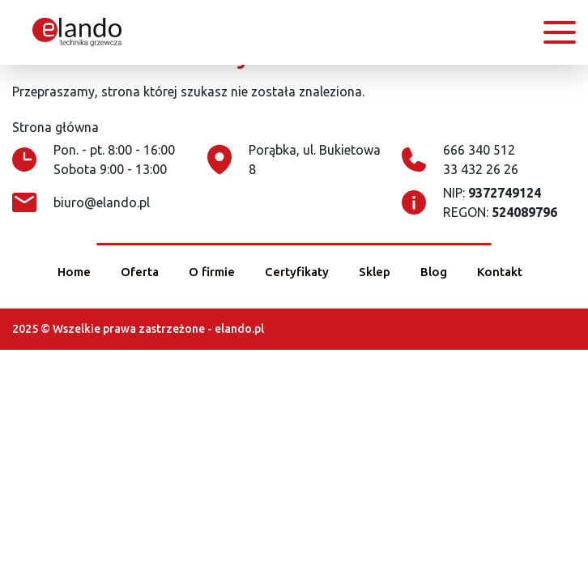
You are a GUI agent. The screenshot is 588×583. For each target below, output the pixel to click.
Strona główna (55, 127)
